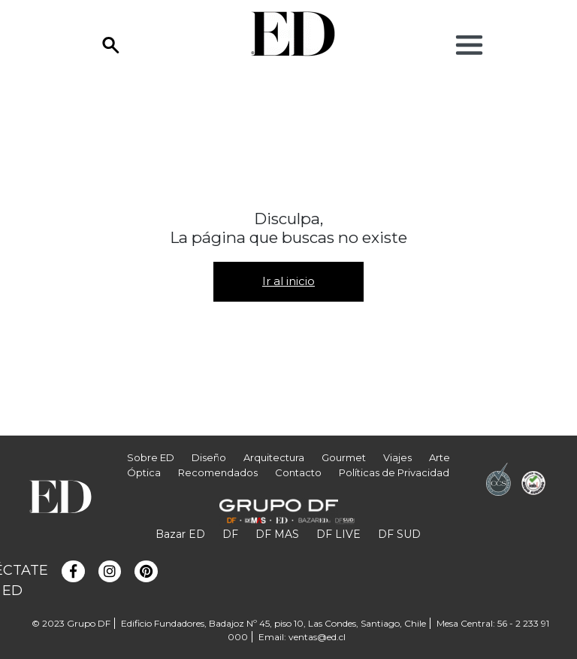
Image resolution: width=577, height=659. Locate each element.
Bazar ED (180, 534)
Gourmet (344, 457)
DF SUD (399, 534)
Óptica (144, 472)
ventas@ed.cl (317, 636)
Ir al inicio (288, 281)
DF (230, 534)
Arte (439, 457)
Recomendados (218, 472)
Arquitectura (273, 457)
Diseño (209, 457)
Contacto (298, 472)
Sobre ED (150, 457)
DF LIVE (338, 534)
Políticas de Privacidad (394, 472)
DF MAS (277, 534)
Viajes (397, 457)
